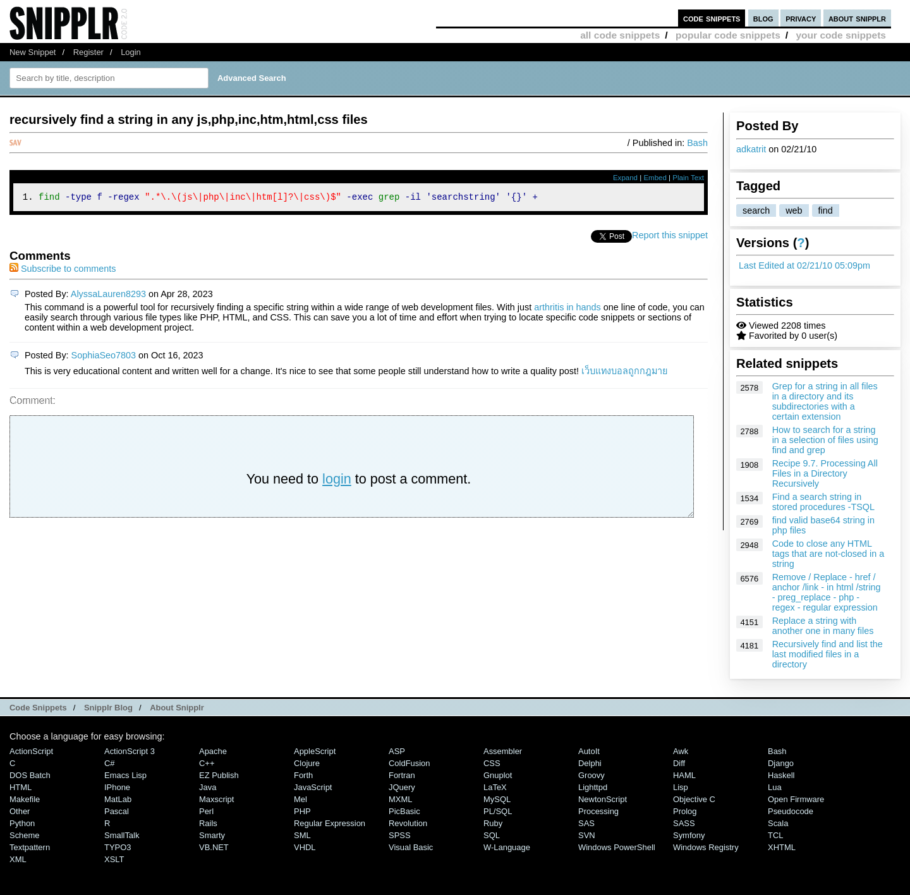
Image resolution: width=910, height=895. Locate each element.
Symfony (689, 835)
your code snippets (841, 35)
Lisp (680, 787)
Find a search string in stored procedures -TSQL (823, 502)
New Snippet (32, 52)
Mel (300, 799)
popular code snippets (728, 35)
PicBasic (404, 811)
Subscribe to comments (62, 270)
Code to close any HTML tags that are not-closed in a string (828, 554)
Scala (778, 823)
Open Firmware (796, 799)
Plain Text (688, 177)
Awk (680, 751)
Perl (206, 811)
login (336, 481)
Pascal (116, 811)
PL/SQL (497, 811)
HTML (20, 787)
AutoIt (589, 751)
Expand (625, 177)
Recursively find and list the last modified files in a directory (827, 654)
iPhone (117, 787)
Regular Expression (329, 823)
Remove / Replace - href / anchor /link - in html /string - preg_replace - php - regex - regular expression (826, 592)
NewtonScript (602, 799)
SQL (491, 835)
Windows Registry (706, 847)
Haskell (781, 775)
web (794, 210)
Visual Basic (411, 847)
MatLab (117, 799)
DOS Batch (30, 775)
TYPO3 (117, 847)
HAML (684, 775)
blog (763, 18)
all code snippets (620, 35)
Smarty (212, 835)
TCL (775, 835)
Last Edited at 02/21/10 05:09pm (804, 265)
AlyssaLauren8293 (108, 296)
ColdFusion (409, 763)
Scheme (24, 835)
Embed (655, 177)
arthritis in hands (567, 309)
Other (19, 811)
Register (88, 52)
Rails (208, 823)
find (825, 210)
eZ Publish (219, 775)
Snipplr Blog (108, 707)
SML (302, 835)
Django (781, 763)
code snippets (712, 18)
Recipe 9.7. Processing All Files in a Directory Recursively (825, 473)
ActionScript (31, 751)
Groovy (591, 775)
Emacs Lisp (125, 775)
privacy (801, 18)
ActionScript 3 (129, 751)
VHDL (305, 847)
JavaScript (313, 787)
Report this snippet (670, 237)
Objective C (694, 799)
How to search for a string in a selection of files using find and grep (825, 440)
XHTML (782, 847)
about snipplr (857, 18)
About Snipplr (177, 707)
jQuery (402, 787)
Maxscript (216, 799)
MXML (400, 799)
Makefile (24, 799)
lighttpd (592, 787)
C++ (206, 763)
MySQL (497, 799)
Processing (598, 811)
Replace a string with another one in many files (823, 626)
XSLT (114, 859)
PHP (302, 811)
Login (131, 52)
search (756, 210)
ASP (397, 751)
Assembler (502, 751)
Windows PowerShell (616, 847)
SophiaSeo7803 (103, 357)
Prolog (684, 811)
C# (109, 763)
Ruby (492, 823)
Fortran (402, 775)
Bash (697, 143)
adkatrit (751, 149)
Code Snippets (38, 707)
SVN (586, 835)
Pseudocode (790, 811)
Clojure (307, 763)
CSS (491, 763)
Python (22, 823)
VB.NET (214, 847)
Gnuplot (497, 775)
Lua (775, 787)
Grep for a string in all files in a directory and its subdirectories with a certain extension (825, 401)
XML (18, 859)
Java (207, 787)
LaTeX (495, 787)
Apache (213, 751)
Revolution (408, 823)
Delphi (590, 763)
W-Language (506, 847)
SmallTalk (121, 835)
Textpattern (29, 847)
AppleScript (315, 751)
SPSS (400, 835)
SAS (586, 823)
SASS (684, 823)
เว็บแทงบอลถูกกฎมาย (624, 373)
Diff (679, 763)
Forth (303, 775)
